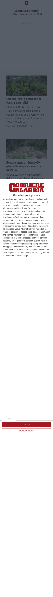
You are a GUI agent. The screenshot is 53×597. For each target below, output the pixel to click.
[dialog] (26, 388)
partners (17, 199)
